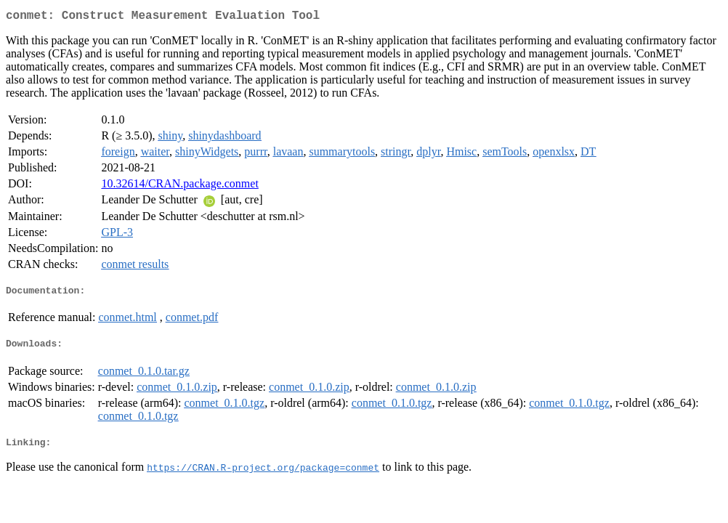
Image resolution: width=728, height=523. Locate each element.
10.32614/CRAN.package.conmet (179, 186)
